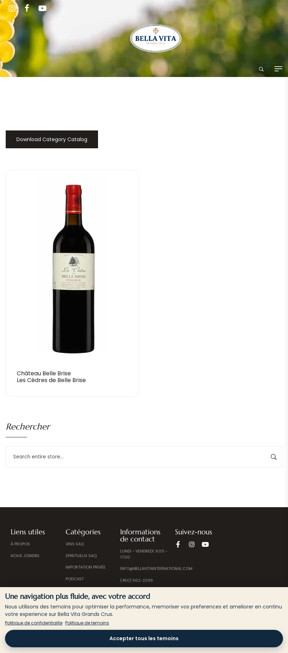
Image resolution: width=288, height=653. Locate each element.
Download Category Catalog (51, 139)
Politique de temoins (87, 623)
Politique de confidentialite (33, 623)
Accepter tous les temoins (144, 638)
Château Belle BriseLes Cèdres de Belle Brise (51, 376)
